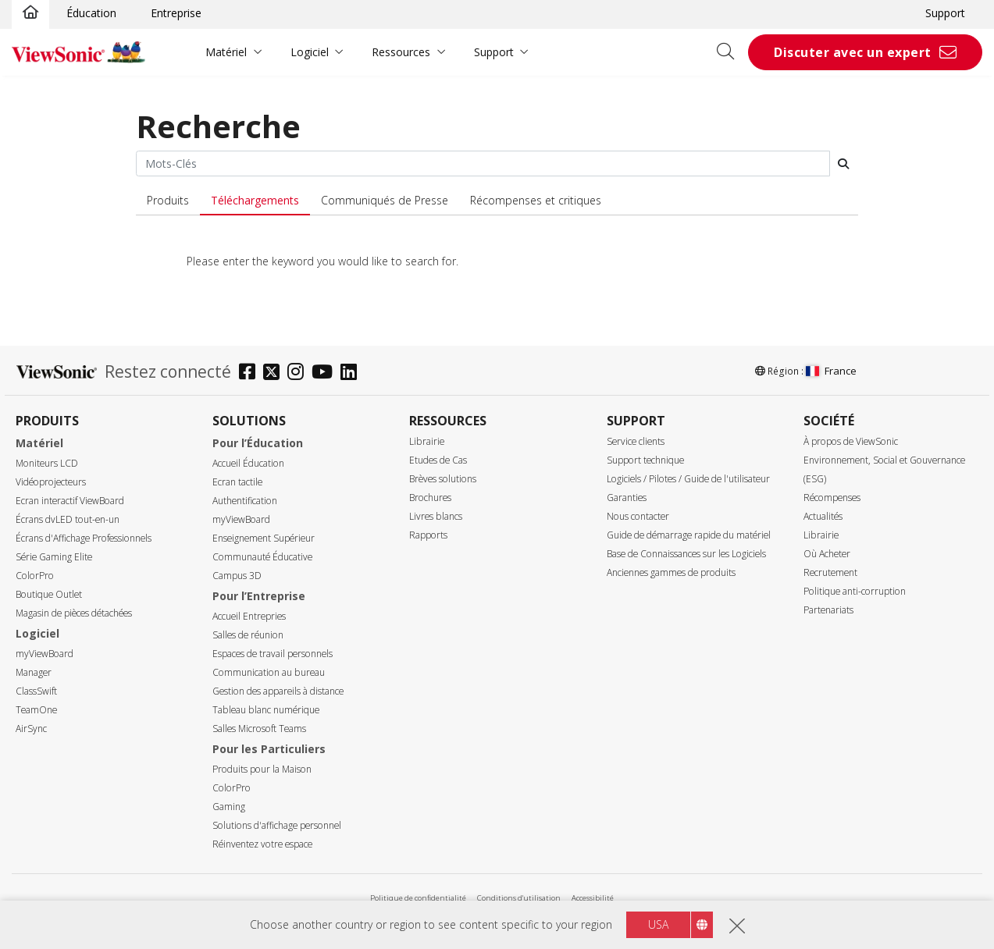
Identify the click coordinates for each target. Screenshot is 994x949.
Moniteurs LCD (47, 463)
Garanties (627, 497)
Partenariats (828, 610)
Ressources (401, 51)
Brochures (430, 497)
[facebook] (251, 373)
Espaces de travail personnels (272, 653)
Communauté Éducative (262, 556)
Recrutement (830, 572)
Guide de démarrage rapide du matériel (689, 535)
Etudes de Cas (438, 460)
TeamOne (36, 709)
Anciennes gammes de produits (671, 572)
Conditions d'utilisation (519, 898)
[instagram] (299, 373)
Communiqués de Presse (384, 200)
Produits (168, 200)
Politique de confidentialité (418, 898)
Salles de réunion (247, 635)
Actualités (823, 516)
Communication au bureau (268, 672)
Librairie (426, 441)
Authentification (244, 500)
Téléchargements (255, 200)
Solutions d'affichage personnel (276, 825)
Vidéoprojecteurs (51, 482)
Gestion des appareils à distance (278, 691)
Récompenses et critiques (535, 200)
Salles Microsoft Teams (259, 728)
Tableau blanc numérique (265, 709)
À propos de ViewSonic (850, 441)
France (831, 371)
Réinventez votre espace (262, 844)
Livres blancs (435, 516)
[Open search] (731, 52)
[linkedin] (352, 373)
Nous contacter (638, 516)
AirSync (31, 728)
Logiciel (309, 51)
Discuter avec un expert (853, 52)
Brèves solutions (442, 478)
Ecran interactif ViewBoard (70, 500)
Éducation (91, 12)
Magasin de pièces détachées (74, 613)
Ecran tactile (237, 482)
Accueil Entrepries (249, 616)
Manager (34, 672)
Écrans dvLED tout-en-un (67, 519)
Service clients (635, 441)
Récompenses (831, 497)
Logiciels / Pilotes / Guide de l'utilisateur (688, 478)
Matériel (226, 51)
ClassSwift (36, 691)
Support (945, 12)
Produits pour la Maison (262, 769)
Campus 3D (237, 575)
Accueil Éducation (248, 463)
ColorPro (35, 575)
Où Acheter (826, 553)
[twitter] (275, 373)
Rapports (428, 535)
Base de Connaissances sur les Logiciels (686, 553)
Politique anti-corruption (854, 591)
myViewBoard (44, 653)
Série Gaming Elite (54, 556)
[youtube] (326, 373)
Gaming (228, 806)
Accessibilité (593, 898)
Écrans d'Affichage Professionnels (83, 538)
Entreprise (176, 12)
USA (658, 924)
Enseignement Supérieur (263, 538)
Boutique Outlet (49, 594)
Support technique (645, 460)
